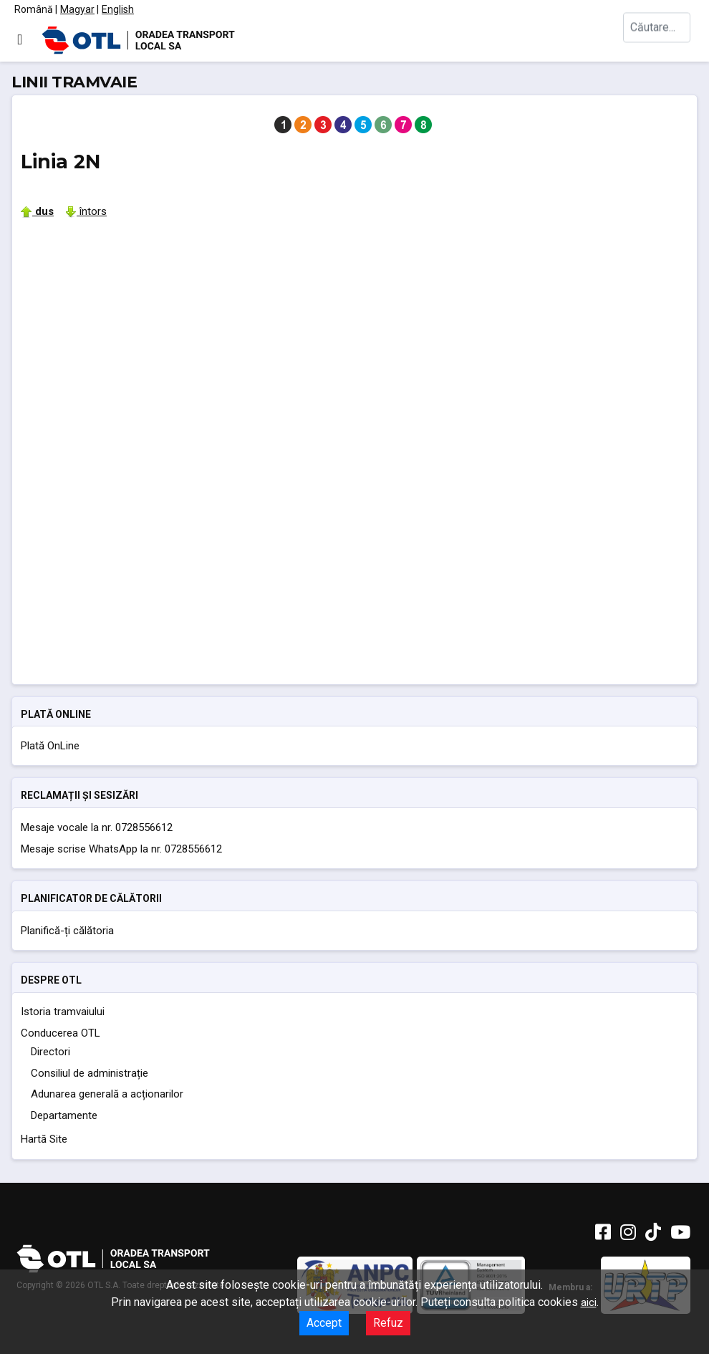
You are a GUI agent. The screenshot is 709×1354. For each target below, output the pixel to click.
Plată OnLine (50, 745)
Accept (324, 1323)
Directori (50, 1051)
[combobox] (659, 40)
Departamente (64, 1115)
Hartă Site (44, 1139)
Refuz (388, 1323)
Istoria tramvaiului (63, 1011)
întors (86, 211)
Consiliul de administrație (89, 1073)
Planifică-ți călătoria (67, 930)
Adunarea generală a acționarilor (107, 1093)
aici (589, 1302)
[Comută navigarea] (20, 39)
